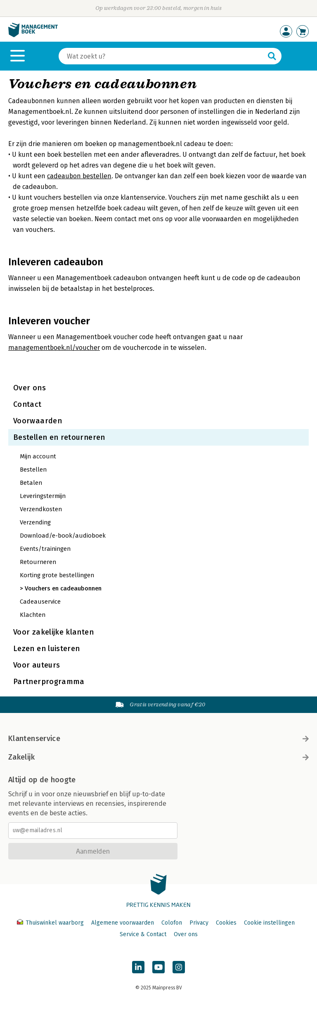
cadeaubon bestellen (79, 176)
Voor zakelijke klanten (53, 632)
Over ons (29, 387)
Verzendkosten (41, 509)
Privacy (198, 922)
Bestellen (33, 469)
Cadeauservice (40, 601)
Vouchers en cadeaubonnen (63, 588)
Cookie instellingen (269, 922)
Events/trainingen (45, 548)
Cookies (226, 922)
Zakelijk (158, 757)
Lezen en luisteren (46, 648)
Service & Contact (143, 934)
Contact (27, 404)
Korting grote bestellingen (57, 575)
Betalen (31, 482)
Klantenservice (158, 738)
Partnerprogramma (49, 681)
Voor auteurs (36, 665)
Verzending (35, 522)
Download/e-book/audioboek (63, 535)
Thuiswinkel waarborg (51, 922)
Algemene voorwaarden (122, 922)
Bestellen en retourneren (59, 437)
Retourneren (38, 562)
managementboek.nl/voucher (54, 348)
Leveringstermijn (43, 496)
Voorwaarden (37, 420)
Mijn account (38, 456)
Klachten (32, 614)
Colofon (171, 922)
